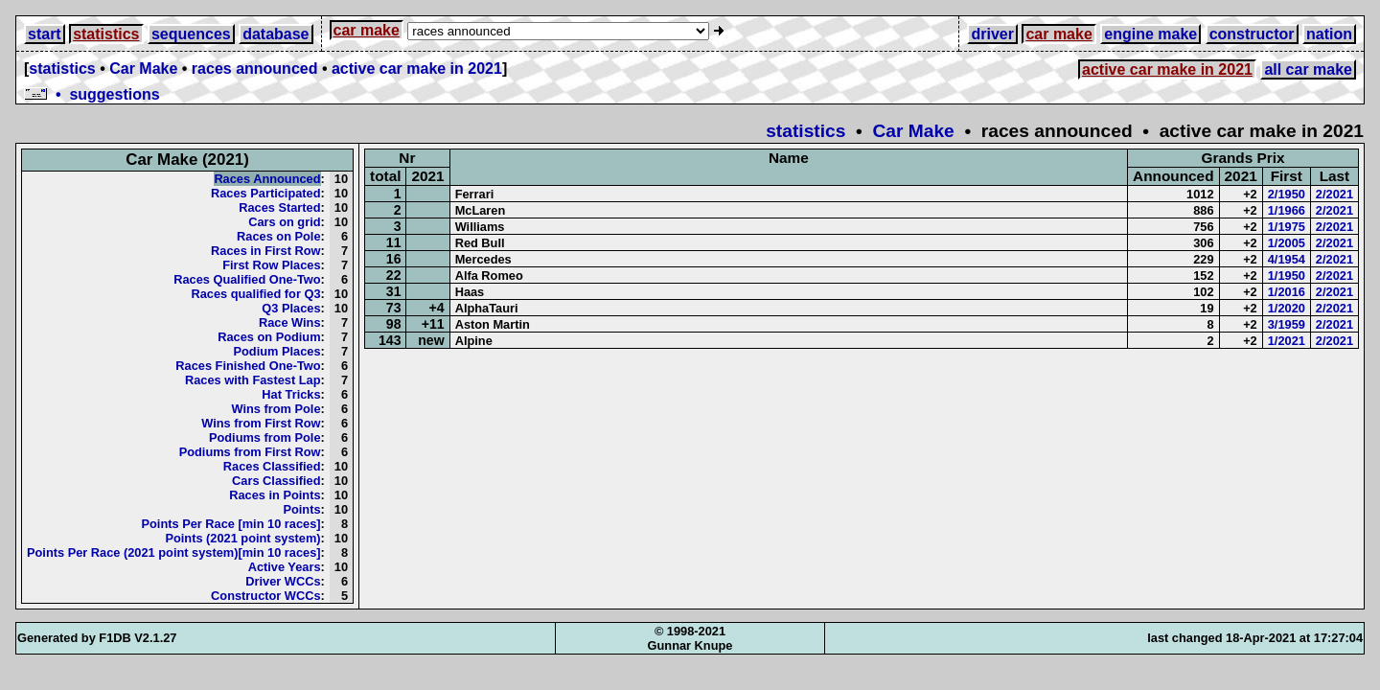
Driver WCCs (282, 581)
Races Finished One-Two (247, 365)
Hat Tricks (291, 394)
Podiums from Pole (265, 437)
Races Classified (272, 466)
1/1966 (1286, 210)
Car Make (143, 68)
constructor (1252, 34)
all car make (1308, 69)
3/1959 (1286, 324)
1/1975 (1286, 226)
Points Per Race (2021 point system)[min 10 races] (174, 552)
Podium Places (277, 351)
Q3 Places (291, 308)
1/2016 (1286, 292)
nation (1329, 34)
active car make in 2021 (417, 68)
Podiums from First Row (250, 452)
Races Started (279, 207)
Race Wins (290, 322)
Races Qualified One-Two (246, 279)
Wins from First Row (260, 423)
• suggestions (92, 94)
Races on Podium (269, 337)
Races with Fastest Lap (253, 380)
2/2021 (1334, 194)
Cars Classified (276, 480)
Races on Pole (278, 236)
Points (301, 509)
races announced (255, 68)
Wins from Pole (276, 409)
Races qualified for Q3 (255, 294)
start (44, 34)
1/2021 (1286, 341)
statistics (106, 34)
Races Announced (267, 179)
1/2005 (1286, 243)
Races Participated (266, 193)
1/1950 (1286, 275)
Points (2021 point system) (242, 538)
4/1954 (1286, 259)
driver (992, 34)
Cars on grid (284, 222)
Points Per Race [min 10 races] (230, 524)
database (275, 34)
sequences (191, 34)
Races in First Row (266, 250)
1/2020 (1286, 308)
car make (367, 30)
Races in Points (274, 495)
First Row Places (271, 265)
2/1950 (1286, 194)
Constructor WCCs (265, 595)
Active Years (284, 567)
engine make (1150, 34)
